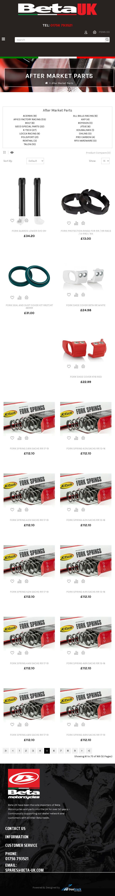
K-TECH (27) (29, 130)
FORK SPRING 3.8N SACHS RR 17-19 (29, 448)
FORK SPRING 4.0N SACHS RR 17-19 (29, 520)
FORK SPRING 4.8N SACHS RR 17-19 (85, 734)
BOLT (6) (30, 122)
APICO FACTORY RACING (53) (30, 119)
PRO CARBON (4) (85, 137)
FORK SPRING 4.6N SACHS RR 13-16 (85, 663)
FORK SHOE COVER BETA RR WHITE (85, 305)
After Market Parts (62, 83)
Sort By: (8, 160)
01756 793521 (61, 25)
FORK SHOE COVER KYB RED (86, 376)
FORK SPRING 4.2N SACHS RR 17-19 (29, 591)
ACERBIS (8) (30, 115)
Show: (92, 160)
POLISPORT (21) (29, 137)
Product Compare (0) (98, 152)
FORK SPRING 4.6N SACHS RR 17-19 (29, 734)
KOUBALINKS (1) (85, 130)
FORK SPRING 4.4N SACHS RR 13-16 (85, 591)
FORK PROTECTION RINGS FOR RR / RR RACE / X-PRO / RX (86, 232)
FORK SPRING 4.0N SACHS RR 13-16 (85, 448)
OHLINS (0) (85, 133)
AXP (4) (85, 119)
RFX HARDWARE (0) (85, 140)
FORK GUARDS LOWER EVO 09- (29, 230)
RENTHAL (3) (30, 140)
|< (6, 750)
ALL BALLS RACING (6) (85, 115)
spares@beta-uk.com (24, 870)
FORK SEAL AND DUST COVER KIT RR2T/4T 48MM (29, 306)
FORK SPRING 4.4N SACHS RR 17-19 (29, 663)
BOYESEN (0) (85, 122)
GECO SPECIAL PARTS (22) (29, 126)
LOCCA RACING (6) (29, 133)
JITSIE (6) (85, 126)
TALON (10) (30, 144)
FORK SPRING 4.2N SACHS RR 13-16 (85, 520)
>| (89, 750)
